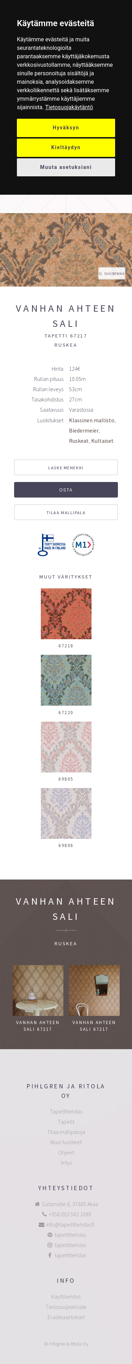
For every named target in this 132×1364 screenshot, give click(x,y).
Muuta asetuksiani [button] (66, 167)
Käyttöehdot (66, 1296)
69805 (66, 779)
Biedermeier (84, 430)
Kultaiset (102, 440)
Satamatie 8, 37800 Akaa (70, 1203)
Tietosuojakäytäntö (69, 107)
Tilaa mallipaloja (66, 1131)
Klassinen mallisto (91, 420)
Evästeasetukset (66, 1317)
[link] (69, 107)
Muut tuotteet (66, 1142)
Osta (66, 490)
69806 (66, 845)
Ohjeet (66, 1152)
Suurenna (114, 274)
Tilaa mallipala (66, 512)
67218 (66, 645)
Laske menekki (65, 467)
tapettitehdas (70, 1234)
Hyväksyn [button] (66, 127)
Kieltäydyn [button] (66, 147)
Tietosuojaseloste (66, 1306)
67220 (66, 712)
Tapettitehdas (66, 1111)
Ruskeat (79, 440)
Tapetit (66, 1121)
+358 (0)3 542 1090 (70, 1214)
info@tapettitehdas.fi (70, 1224)
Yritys (66, 1162)
